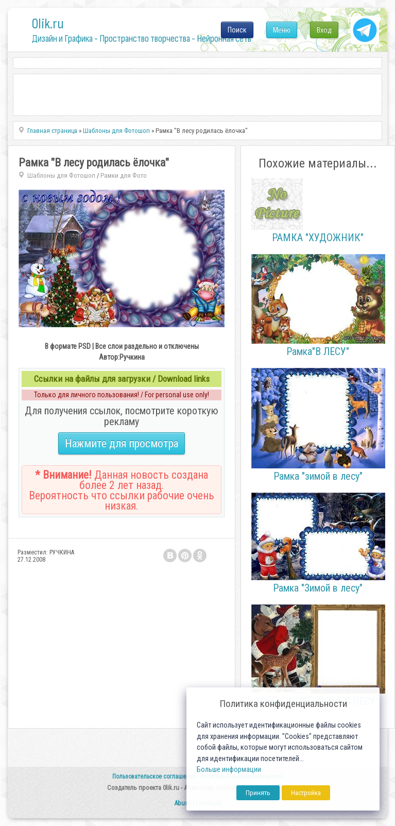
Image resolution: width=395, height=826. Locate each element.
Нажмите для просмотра (121, 443)
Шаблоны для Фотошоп (61, 175)
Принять (258, 793)
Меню (281, 30)
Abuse (182, 803)
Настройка (306, 793)
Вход (324, 30)
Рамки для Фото (123, 175)
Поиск (237, 30)
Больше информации (229, 769)
